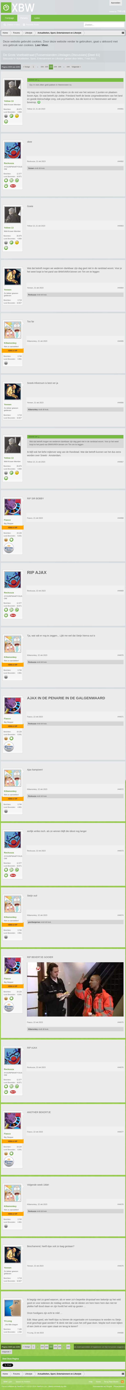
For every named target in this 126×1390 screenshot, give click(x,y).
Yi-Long (8, 1321)
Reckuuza (9, 163)
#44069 (120, 591)
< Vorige (26, 67)
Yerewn (31, 168)
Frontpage (9, 18)
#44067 (120, 462)
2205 (55, 67)
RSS (122, 1381)
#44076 (120, 1067)
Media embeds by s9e (57, 1386)
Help (91, 1382)
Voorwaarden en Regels (102, 1386)
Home (98, 1382)
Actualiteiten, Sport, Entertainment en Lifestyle (39, 58)
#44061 (120, 109)
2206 (59, 67)
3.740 (20, 356)
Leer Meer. (42, 45)
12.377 (19, 174)
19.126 (19, 533)
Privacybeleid (119, 1386)
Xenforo (27, 1382)
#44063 (120, 226)
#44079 (120, 1266)
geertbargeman (34, 922)
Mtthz (80, 58)
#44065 (120, 341)
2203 (46, 67)
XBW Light (7, 1382)
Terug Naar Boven (111, 1382)
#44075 (120, 1022)
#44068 (120, 518)
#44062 (120, 161)
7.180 (20, 1329)
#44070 (120, 655)
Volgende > (76, 67)
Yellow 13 (9, 101)
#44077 (120, 1132)
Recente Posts (32, 25)
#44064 (120, 288)
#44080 (120, 1333)
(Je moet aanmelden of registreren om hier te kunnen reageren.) (99, 1347)
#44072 (120, 789)
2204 (50, 67)
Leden (37, 18)
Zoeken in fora (13, 25)
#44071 (120, 717)
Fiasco (7, 520)
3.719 (20, 300)
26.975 (19, 109)
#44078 (120, 1204)
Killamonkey (10, 343)
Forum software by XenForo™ (24, 1386)
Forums (24, 18)
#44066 (120, 403)
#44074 (120, 915)
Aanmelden (115, 3)
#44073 (120, 851)
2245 (68, 67)
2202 (42, 67)
